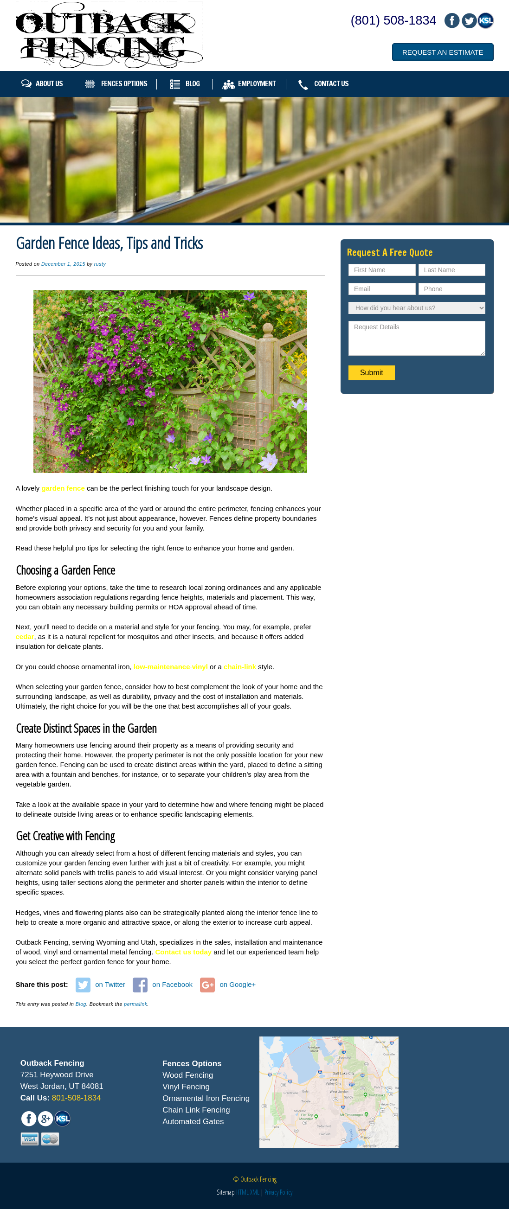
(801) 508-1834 (394, 20)
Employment (257, 83)
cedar (25, 636)
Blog (193, 83)
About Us (49, 83)
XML (254, 1192)
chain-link (240, 667)
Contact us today (183, 952)
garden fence (62, 488)
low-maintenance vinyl (171, 667)
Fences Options (124, 83)
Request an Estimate (442, 52)
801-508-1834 (75, 1098)
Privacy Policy (278, 1192)
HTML (242, 1192)
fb (452, 20)
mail (468, 20)
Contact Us (331, 83)
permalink (135, 1004)
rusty (100, 264)
